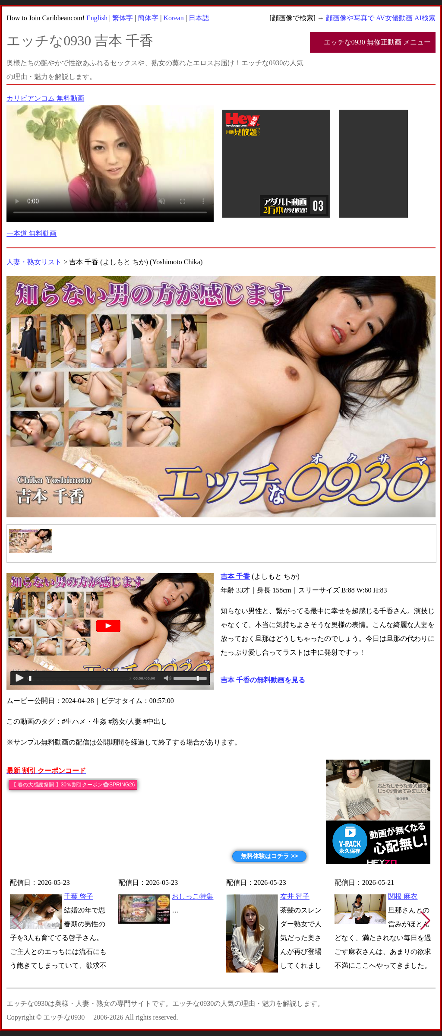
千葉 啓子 (78, 896)
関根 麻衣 (402, 896)
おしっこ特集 (192, 896)
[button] (425, 920)
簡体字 (148, 18)
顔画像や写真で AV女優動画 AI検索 (381, 18)
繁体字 (122, 18)
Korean (174, 18)
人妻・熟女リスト (34, 262)
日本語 (199, 18)
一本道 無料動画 (31, 233)
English (96, 18)
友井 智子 (294, 896)
